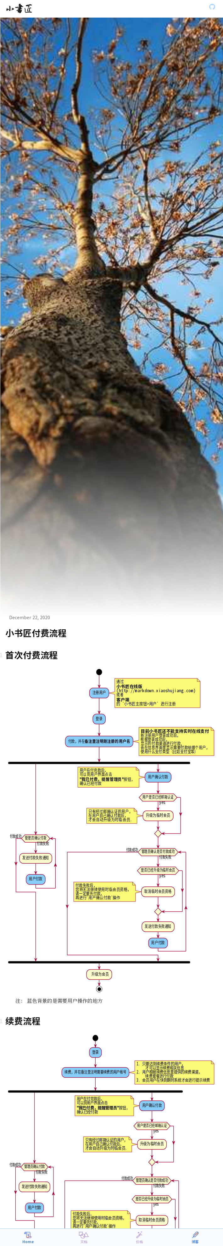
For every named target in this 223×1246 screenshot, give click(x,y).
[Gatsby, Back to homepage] (19, 8)
